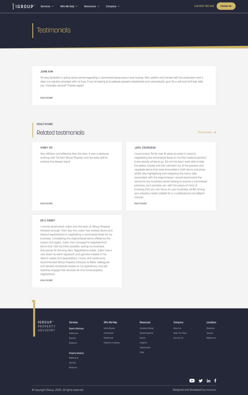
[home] (23, 6)
